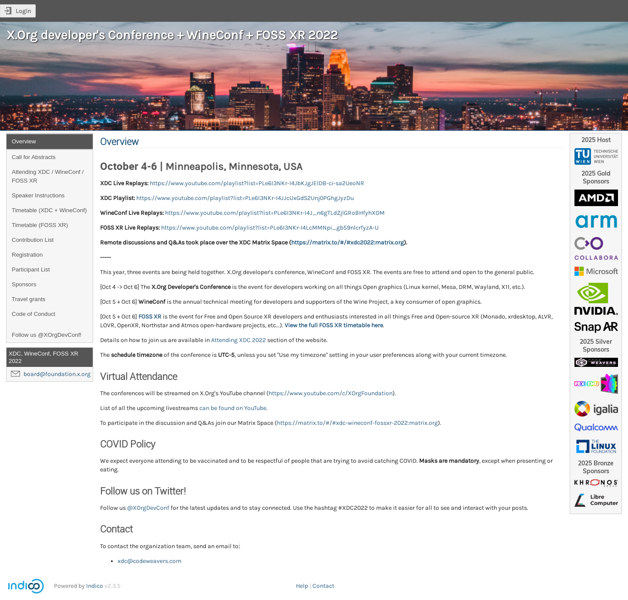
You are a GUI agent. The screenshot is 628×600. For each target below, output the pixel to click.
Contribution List (33, 240)
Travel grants (28, 299)
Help (302, 586)
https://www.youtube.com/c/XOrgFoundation (331, 393)
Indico (94, 586)
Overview (24, 141)
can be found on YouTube (232, 408)
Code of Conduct (33, 314)
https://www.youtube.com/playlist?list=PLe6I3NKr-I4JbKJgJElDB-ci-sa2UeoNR (257, 183)
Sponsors (24, 284)
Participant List (31, 269)
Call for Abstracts (34, 157)
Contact (323, 586)
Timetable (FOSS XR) (40, 225)
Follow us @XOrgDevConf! (46, 335)
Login (23, 11)
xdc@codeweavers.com (149, 561)
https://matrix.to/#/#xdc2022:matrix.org (347, 242)
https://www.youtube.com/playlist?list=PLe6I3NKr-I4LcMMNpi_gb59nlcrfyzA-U (270, 227)
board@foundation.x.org (57, 374)
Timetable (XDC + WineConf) (49, 210)
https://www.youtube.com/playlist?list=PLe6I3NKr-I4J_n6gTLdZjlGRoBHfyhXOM (275, 213)
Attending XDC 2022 (238, 340)
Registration (27, 254)
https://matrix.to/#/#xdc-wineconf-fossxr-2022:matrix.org (357, 423)
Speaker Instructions (38, 195)
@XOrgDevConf (148, 508)
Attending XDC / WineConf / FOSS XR (48, 176)
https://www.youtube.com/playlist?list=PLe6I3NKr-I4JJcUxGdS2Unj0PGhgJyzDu (245, 198)
